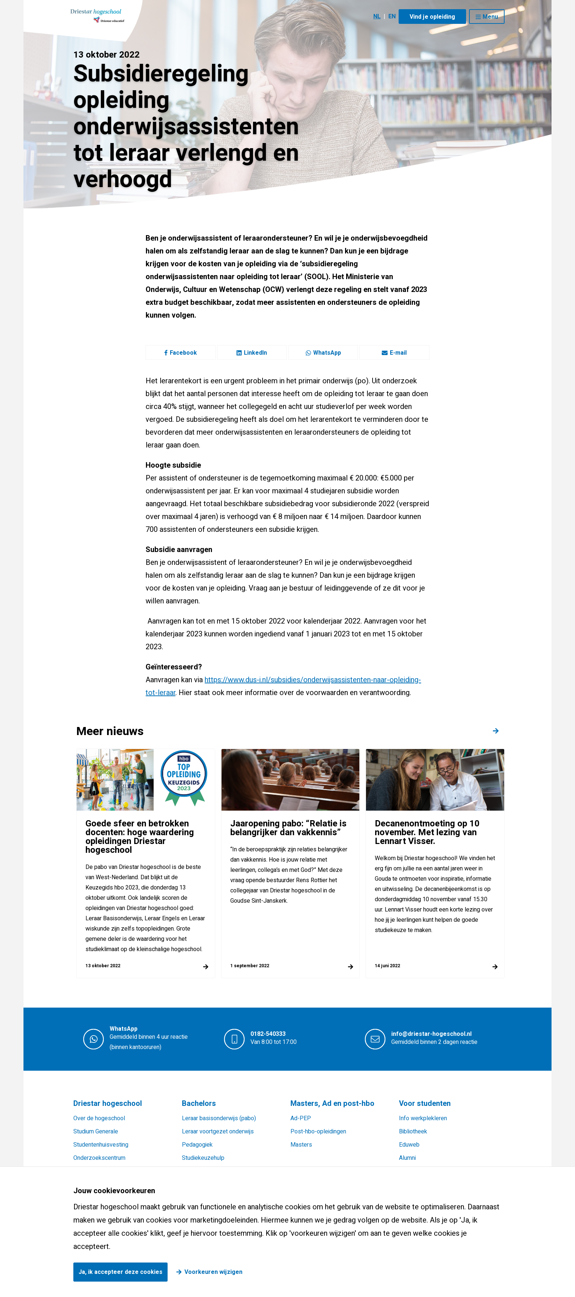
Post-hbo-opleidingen (318, 1131)
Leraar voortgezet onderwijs (218, 1131)
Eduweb (409, 1144)
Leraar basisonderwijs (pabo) (219, 1118)
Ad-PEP (300, 1118)
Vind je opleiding (432, 16)
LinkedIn (252, 352)
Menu (490, 16)
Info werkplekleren (423, 1118)
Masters (301, 1144)
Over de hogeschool (99, 1118)
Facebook (180, 352)
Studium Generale (95, 1131)
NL (377, 16)
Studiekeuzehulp (203, 1158)
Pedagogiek (197, 1144)
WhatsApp (323, 352)
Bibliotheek (413, 1131)
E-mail (394, 352)
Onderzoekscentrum (99, 1158)
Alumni (407, 1158)
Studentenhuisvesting (100, 1144)
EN (392, 16)
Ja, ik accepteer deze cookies (120, 1272)
